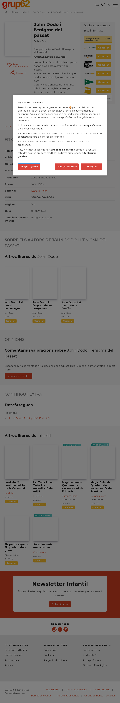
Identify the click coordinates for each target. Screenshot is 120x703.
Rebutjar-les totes (67, 166)
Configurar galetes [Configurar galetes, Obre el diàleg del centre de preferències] (29, 166)
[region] (60, 135)
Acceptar (92, 166)
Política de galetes (63, 149)
